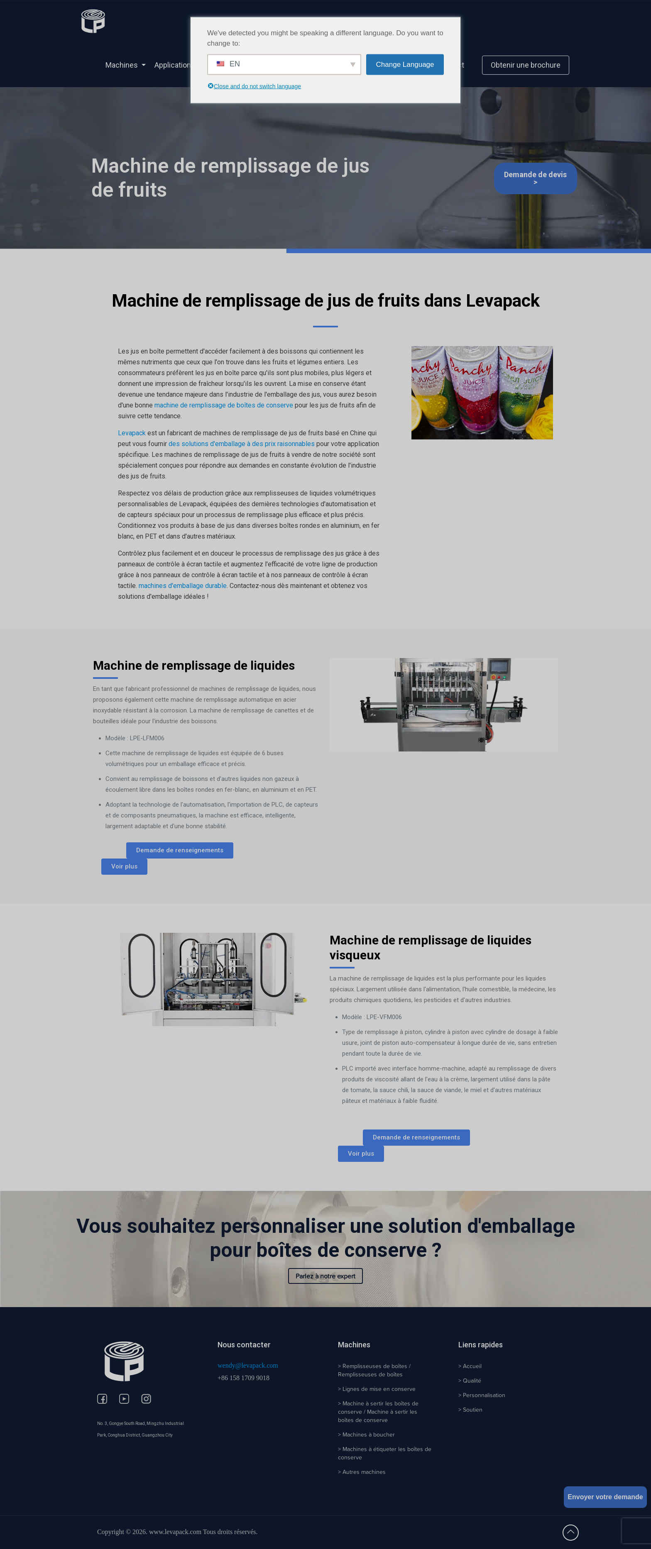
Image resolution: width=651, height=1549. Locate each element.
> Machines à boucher (366, 1434)
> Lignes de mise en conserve (377, 1389)
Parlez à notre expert (325, 1276)
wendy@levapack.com (248, 1365)
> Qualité (469, 1380)
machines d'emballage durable (183, 586)
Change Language (405, 64)
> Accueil (470, 1366)
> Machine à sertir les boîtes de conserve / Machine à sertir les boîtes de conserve (378, 1411)
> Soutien (470, 1409)
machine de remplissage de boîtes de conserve (223, 405)
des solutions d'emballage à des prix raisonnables (242, 444)
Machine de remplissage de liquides (194, 665)
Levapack (132, 433)
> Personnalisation (481, 1395)
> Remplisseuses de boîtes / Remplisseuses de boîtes (374, 1370)
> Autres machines (362, 1472)
